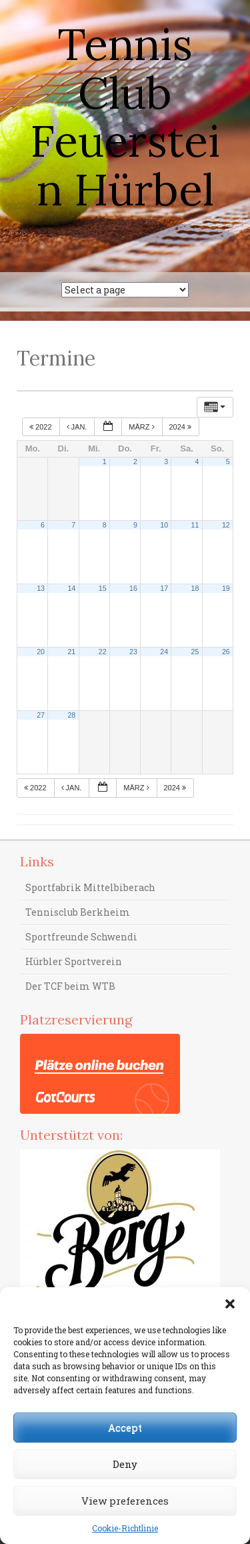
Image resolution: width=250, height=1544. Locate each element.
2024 (181, 427)
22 (103, 652)
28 (71, 715)
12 (226, 525)
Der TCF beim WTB (70, 986)
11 (195, 525)
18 (195, 588)
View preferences (125, 1500)
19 (226, 588)
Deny (125, 1464)
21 (71, 652)
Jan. (78, 427)
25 (195, 652)
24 (164, 652)
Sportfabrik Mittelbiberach (90, 887)
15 (103, 588)
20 (41, 652)
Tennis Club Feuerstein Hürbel (125, 116)
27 (41, 715)
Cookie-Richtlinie (125, 1528)
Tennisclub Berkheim (77, 912)
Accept (125, 1427)
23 (133, 652)
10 (164, 525)
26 (226, 652)
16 (133, 588)
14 (71, 588)
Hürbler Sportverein (73, 961)
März (142, 427)
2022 (41, 427)
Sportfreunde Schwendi (81, 936)
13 (41, 588)
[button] (230, 1304)
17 (164, 588)
